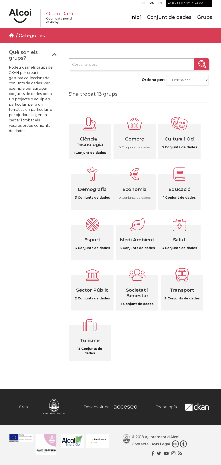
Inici (135, 17)
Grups (204, 17)
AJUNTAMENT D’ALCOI (186, 3)
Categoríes (32, 35)
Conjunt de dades (169, 17)
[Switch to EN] (160, 4)
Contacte (140, 444)
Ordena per (153, 80)
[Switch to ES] (143, 4)
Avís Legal (160, 444)
